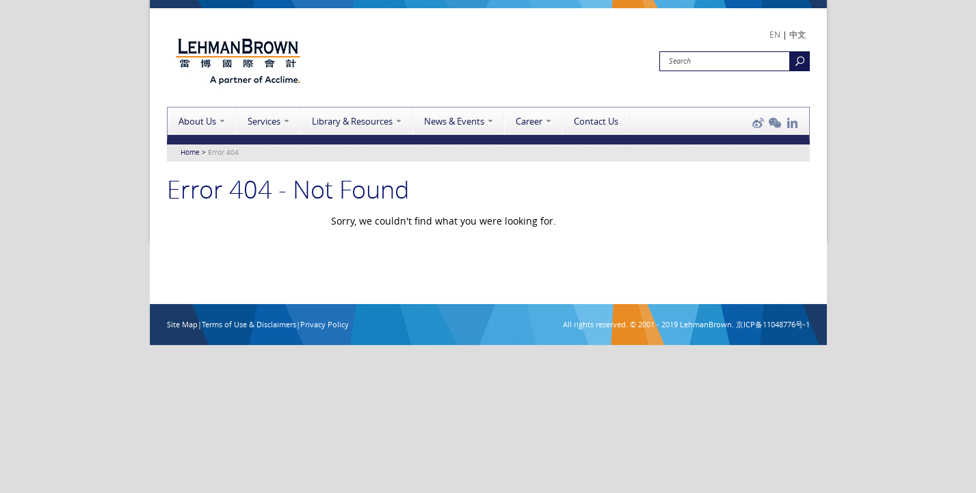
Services (264, 121)
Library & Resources (352, 121)
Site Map (182, 324)
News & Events (454, 121)
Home (190, 152)
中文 (797, 34)
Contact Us (596, 121)
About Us (197, 121)
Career (529, 121)
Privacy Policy (324, 324)
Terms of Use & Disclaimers (249, 324)
